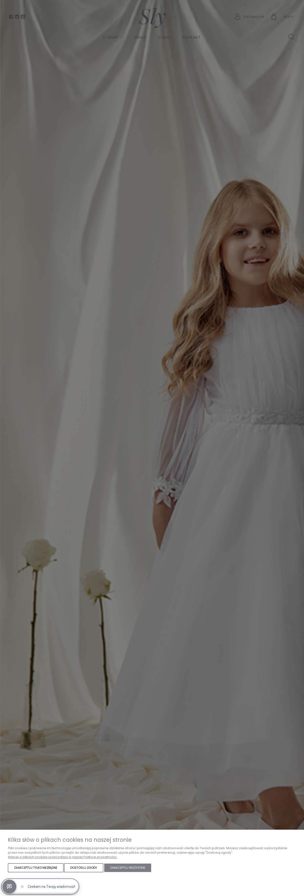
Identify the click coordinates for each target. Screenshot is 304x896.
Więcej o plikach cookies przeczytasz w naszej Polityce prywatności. (62, 857)
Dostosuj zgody (83, 868)
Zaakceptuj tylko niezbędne (35, 868)
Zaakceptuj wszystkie (127, 868)
